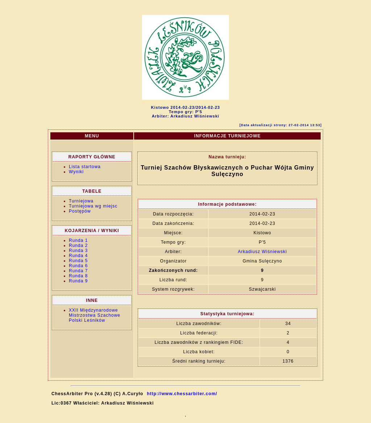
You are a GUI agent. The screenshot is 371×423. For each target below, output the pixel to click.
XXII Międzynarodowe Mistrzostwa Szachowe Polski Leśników (94, 315)
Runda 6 (78, 265)
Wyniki (76, 171)
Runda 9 (78, 280)
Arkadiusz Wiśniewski (262, 251)
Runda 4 (78, 255)
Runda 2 (78, 245)
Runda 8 (78, 275)
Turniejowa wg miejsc (93, 206)
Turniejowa (81, 201)
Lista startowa (85, 166)
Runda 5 (78, 260)
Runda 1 (78, 240)
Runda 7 (78, 270)
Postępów (80, 211)
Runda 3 (78, 250)
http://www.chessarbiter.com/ (182, 393)
